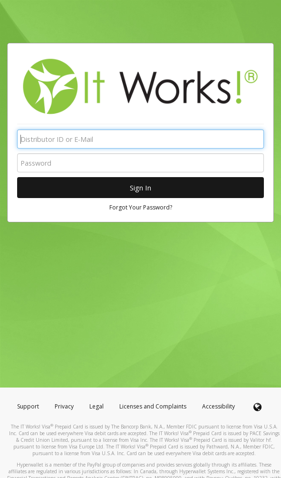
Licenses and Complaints (153, 406)
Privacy (64, 406)
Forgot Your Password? (140, 207)
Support (28, 406)
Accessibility (218, 406)
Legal (96, 406)
